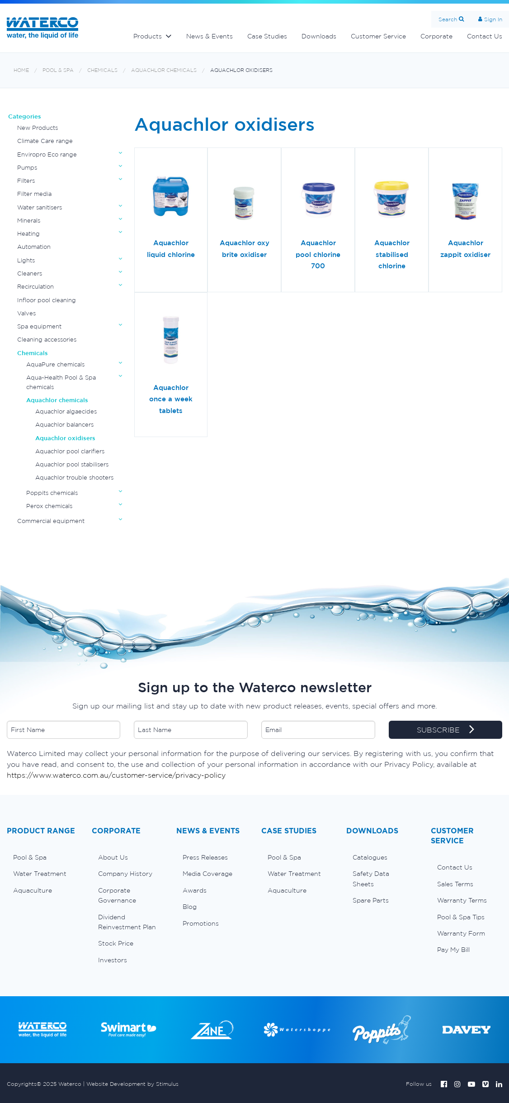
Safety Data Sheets (371, 878)
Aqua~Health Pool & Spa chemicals (61, 382)
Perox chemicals (49, 506)
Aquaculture (32, 890)
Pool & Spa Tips (461, 917)
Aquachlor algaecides (66, 411)
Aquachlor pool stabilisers (71, 464)
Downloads (319, 36)
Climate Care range (45, 141)
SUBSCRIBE (445, 730)
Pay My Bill (453, 949)
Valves (26, 313)
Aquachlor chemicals (164, 70)
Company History (125, 873)
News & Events (209, 36)
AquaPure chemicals (55, 364)
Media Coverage (207, 873)
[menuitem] (42, 857)
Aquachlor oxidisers (241, 70)
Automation (34, 246)
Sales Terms (455, 884)
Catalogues (370, 857)
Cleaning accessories (46, 339)
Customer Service (378, 36)
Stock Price (115, 943)
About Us (113, 857)
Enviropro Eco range (47, 154)
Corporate (436, 36)
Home (21, 70)
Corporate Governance (117, 895)
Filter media (34, 193)
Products (147, 36)
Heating (28, 233)
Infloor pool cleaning (46, 300)
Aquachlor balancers (64, 424)
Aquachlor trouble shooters (74, 477)
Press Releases (205, 857)
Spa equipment (39, 326)
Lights (26, 260)
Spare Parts (371, 900)
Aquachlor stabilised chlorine (392, 254)
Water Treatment (39, 873)
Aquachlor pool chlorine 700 (318, 254)
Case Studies (267, 36)
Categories (24, 116)
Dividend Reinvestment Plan (127, 922)
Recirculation (35, 286)
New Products (37, 127)
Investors (112, 960)
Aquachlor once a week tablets (171, 399)
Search (447, 19)
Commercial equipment (51, 521)
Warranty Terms (462, 900)
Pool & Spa (58, 70)
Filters (26, 180)
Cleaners (29, 273)
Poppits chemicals (52, 493)
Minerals (28, 220)
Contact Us (454, 867)
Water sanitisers (39, 207)
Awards (195, 890)
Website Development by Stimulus (132, 1084)
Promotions (201, 923)
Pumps (27, 167)
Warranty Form (461, 933)
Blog (190, 906)
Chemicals (102, 70)
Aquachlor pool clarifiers (69, 451)
